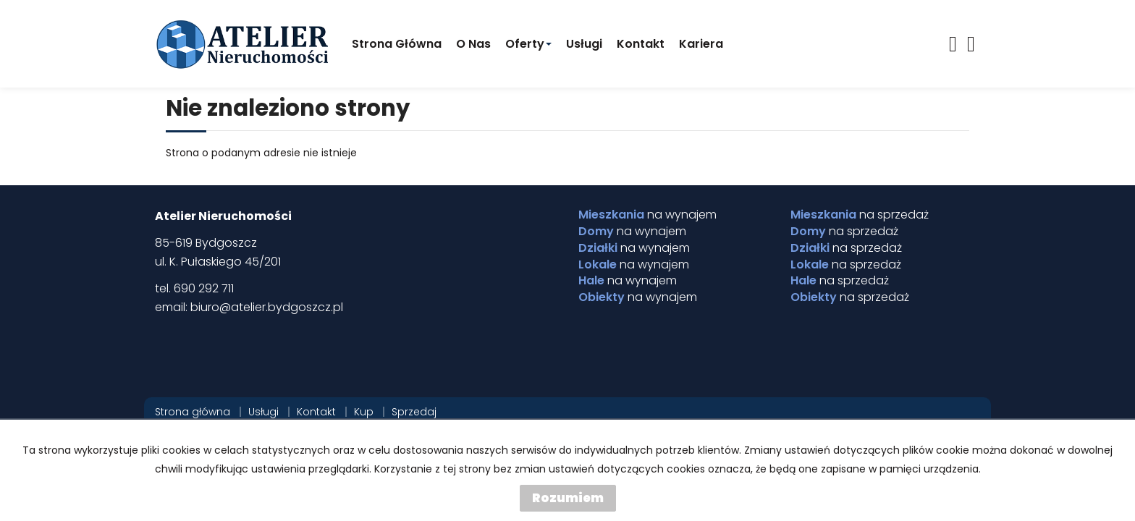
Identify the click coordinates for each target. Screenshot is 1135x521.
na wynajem (647, 215)
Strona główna (397, 43)
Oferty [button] (528, 43)
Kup (364, 411)
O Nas (473, 43)
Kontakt (640, 43)
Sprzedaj (414, 411)
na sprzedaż (859, 215)
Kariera (701, 43)
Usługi (584, 43)
